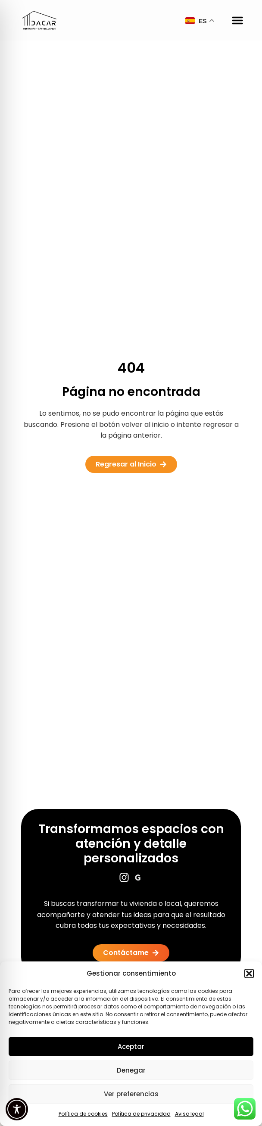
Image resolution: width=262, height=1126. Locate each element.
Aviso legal (189, 1113)
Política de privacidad (141, 1113)
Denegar (131, 1070)
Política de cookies (83, 1113)
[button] (249, 973)
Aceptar (131, 1046)
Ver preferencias (131, 1093)
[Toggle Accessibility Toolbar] (16, 1109)
